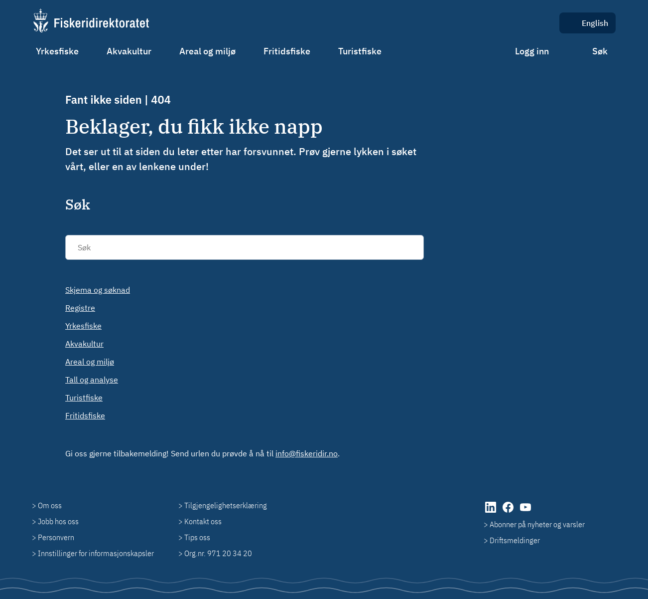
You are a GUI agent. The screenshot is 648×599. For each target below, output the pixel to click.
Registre (80, 308)
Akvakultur (129, 51)
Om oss (50, 505)
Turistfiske (360, 51)
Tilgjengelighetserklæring (225, 505)
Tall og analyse (91, 380)
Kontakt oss (203, 521)
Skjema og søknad (97, 290)
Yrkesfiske (57, 51)
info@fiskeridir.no (306, 453)
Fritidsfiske (286, 51)
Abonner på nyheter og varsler (537, 524)
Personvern (56, 537)
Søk (600, 51)
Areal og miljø (207, 51)
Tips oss (197, 537)
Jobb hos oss (58, 521)
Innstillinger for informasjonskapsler (96, 553)
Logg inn (532, 51)
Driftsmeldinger (515, 540)
